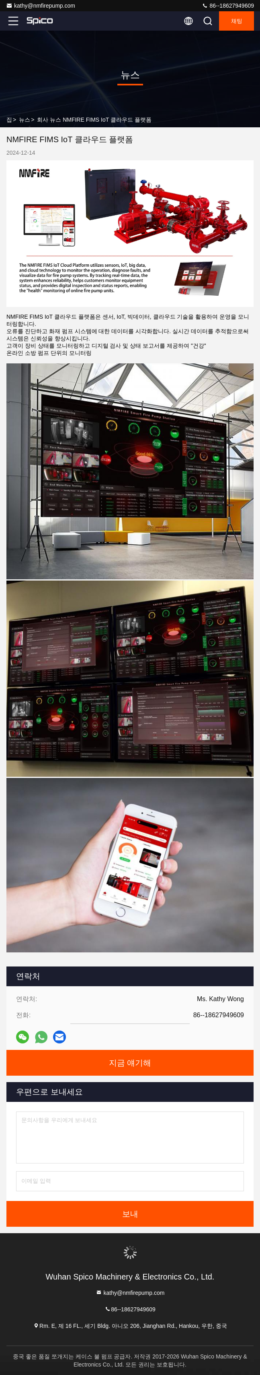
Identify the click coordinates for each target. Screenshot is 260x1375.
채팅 (236, 21)
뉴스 (24, 119)
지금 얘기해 (130, 1062)
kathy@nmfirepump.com (40, 5)
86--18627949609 (228, 5)
